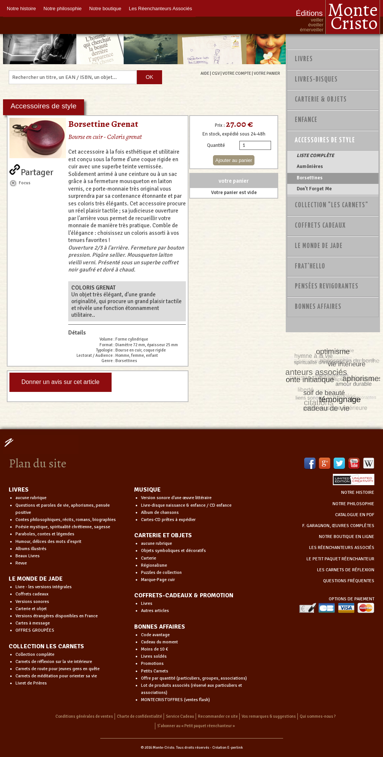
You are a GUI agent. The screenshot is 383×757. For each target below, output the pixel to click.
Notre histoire (21, 8)
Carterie (148, 558)
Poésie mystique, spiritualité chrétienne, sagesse (62, 527)
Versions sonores (32, 601)
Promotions (152, 663)
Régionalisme (154, 565)
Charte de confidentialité (139, 716)
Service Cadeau (180, 716)
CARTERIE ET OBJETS (163, 535)
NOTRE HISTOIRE (357, 492)
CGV (216, 73)
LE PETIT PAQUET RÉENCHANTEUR (340, 559)
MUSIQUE (147, 489)
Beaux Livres (27, 556)
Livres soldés (154, 656)
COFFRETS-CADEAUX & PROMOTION (183, 595)
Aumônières (310, 166)
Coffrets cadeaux (32, 594)
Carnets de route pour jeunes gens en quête (57, 669)
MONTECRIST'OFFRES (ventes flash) (175, 700)
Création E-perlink (227, 747)
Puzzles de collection (161, 572)
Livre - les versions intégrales (43, 587)
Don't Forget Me (314, 189)
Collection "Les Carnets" (331, 205)
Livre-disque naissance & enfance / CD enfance (186, 505)
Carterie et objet (31, 609)
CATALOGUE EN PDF (354, 515)
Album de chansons (160, 512)
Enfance (306, 120)
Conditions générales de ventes (84, 716)
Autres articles (155, 611)
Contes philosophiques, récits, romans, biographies (65, 520)
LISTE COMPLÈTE (315, 156)
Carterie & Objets (321, 99)
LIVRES (19, 489)
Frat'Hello (310, 266)
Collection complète (34, 654)
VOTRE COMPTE (236, 73)
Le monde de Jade (319, 246)
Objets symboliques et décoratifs (173, 550)
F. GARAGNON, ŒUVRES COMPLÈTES (338, 526)
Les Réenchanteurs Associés (160, 8)
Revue (21, 563)
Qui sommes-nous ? (318, 716)
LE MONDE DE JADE (36, 579)
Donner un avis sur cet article (60, 382)
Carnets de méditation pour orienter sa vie (56, 676)
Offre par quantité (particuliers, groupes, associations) (194, 678)
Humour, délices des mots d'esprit (48, 541)
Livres (304, 59)
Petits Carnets (154, 671)
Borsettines (310, 178)
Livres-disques (316, 79)
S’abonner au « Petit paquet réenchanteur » (196, 725)
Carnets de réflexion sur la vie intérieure (53, 661)
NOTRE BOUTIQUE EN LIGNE (346, 537)
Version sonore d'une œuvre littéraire (176, 498)
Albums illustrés (30, 549)
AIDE (205, 73)
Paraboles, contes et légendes (44, 534)
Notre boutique (105, 8)
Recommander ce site (218, 716)
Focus (25, 182)
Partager (37, 171)
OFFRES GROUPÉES (34, 630)
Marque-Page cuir (158, 580)
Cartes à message (32, 623)
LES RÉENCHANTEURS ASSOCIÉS (341, 547)
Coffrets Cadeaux (320, 225)
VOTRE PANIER (267, 73)
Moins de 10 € (154, 649)
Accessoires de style (325, 140)
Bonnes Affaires (318, 307)
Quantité (216, 145)
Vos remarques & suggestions (269, 716)
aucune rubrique (30, 498)
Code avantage (155, 635)
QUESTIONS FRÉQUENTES (348, 581)
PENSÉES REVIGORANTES (326, 286)
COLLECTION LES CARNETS (46, 646)
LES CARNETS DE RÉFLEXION (345, 570)
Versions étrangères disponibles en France (56, 616)
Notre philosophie (62, 8)
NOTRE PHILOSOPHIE (353, 504)
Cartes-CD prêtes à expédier (168, 520)
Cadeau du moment (159, 642)
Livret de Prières (31, 683)
